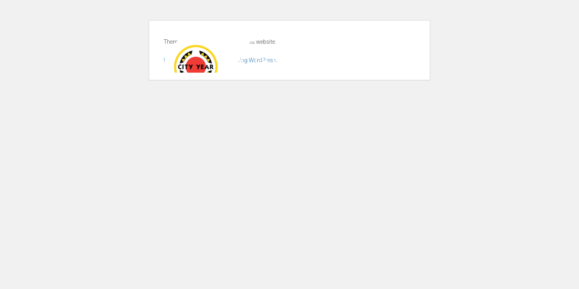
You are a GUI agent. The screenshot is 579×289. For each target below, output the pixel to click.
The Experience (288, 60)
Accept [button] (392, 277)
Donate (398, 38)
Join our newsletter (337, 38)
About (224, 60)
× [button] (572, 271)
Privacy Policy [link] (345, 277)
